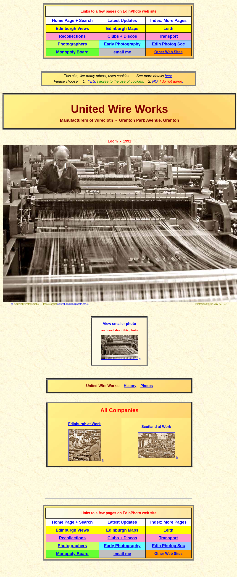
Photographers (72, 44)
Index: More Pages (168, 20)
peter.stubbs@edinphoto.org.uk (73, 304)
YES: (115, 81)
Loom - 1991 (119, 141)
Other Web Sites (168, 52)
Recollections (72, 36)
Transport (168, 36)
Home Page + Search (72, 20)
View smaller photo (119, 324)
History (130, 386)
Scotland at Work (156, 427)
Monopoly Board (72, 52)
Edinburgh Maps (122, 28)
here (168, 76)
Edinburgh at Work (84, 424)
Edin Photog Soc (168, 44)
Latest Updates (122, 20)
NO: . (167, 81)
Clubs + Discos (122, 36)
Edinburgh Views (72, 28)
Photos (146, 386)
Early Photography (122, 44)
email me (122, 52)
